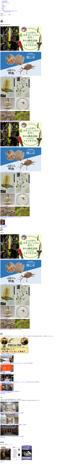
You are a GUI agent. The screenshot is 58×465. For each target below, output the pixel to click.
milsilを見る (2, 461)
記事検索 (1, 13)
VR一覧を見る (2, 437)
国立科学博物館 (4, 1)
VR (2, 9)
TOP (3, 4)
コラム (3, 7)
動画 (3, 8)
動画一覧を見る (2, 393)
